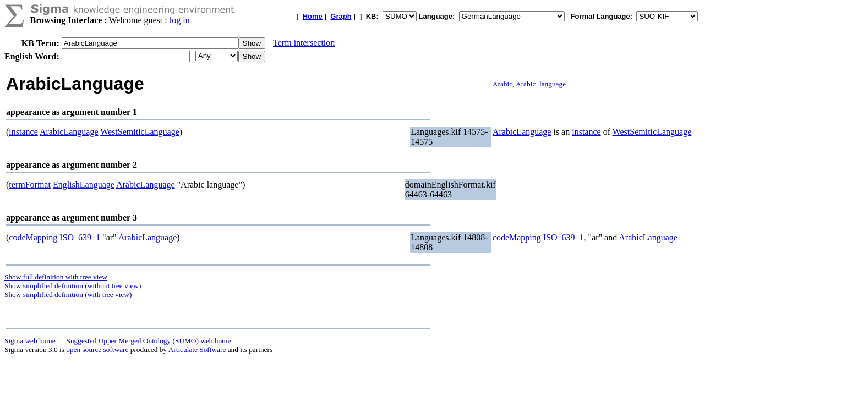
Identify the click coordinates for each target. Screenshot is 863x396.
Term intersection (304, 42)
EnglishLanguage (83, 184)
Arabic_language (541, 84)
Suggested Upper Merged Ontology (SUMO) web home (149, 341)
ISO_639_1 (79, 237)
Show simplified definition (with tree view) (68, 294)
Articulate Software (197, 349)
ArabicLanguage (69, 131)
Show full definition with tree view (55, 277)
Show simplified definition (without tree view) (72, 286)
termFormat (30, 184)
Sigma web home (30, 341)
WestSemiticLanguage (139, 131)
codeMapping (33, 237)
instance (23, 131)
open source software (97, 349)
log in (180, 20)
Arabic (502, 84)
